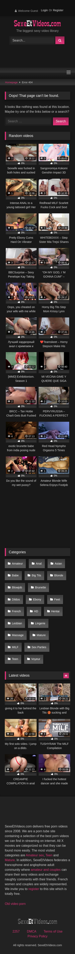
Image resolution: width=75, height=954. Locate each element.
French (16, 611)
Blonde (58, 575)
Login (44, 10)
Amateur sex (35, 855)
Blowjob (17, 587)
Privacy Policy (38, 936)
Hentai (55, 611)
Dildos (16, 599)
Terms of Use (53, 931)
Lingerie (40, 623)
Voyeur (35, 659)
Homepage (11, 82)
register (33, 889)
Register (58, 10)
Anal (39, 563)
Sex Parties (39, 647)
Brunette (40, 587)
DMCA (31, 931)
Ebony (37, 599)
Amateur (17, 563)
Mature (41, 635)
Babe (15, 575)
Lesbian (17, 623)
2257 (16, 931)
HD (36, 611)
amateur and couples (46, 869)
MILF (15, 647)
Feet (57, 599)
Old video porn (15, 903)
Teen (15, 659)
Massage (18, 635)
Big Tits (36, 575)
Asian (58, 563)
